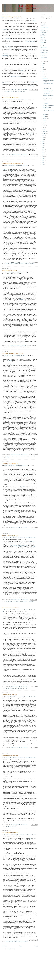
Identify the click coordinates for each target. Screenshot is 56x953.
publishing (19, 688)
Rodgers (10, 839)
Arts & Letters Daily (44, 50)
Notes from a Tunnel (44, 27)
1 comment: (24, 345)
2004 (43, 162)
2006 (43, 158)
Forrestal (33, 546)
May (44, 125)
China (11, 601)
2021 (43, 73)
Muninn (42, 29)
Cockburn (5, 169)
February (45, 131)
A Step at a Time (44, 57)
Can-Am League (31, 85)
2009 (43, 152)
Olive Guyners (8, 46)
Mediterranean (9, 941)
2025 (43, 65)
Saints (22, 70)
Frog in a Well (43, 40)
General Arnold (11, 544)
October (44, 116)
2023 (43, 69)
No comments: (24, 89)
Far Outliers (28, 6)
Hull (16, 510)
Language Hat (43, 35)
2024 (43, 67)
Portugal (32, 456)
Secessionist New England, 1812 (10, 463)
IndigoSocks (8, 38)
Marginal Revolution (44, 30)
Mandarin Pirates (7, 62)
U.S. (24, 91)
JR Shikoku (35, 21)
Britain (7, 263)
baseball (8, 91)
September (45, 118)
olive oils (10, 49)
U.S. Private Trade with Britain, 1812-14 (12, 353)
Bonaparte (5, 476)
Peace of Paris (29, 133)
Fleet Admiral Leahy (14, 545)
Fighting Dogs (7, 53)
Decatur (17, 855)
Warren (11, 170)
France (20, 456)
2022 (43, 71)
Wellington (21, 299)
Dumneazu (43, 44)
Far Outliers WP (44, 42)
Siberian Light (43, 24)
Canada (12, 91)
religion (24, 941)
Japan (16, 91)
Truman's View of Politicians (9, 694)
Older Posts (36, 946)
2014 (43, 143)
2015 (43, 141)
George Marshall (32, 541)
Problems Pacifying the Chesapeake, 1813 (13, 163)
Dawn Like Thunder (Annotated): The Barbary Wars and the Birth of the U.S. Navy (20, 834)
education (14, 688)
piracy (28, 456)
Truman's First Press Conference (10, 608)
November (45, 114)
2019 (43, 76)
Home (20, 946)
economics (16, 263)
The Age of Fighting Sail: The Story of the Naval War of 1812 (15, 99)
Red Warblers (19, 72)
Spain (3, 457)
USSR (30, 601)
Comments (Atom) (10, 948)
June (44, 123)
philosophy (14, 749)
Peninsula (10, 360)
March (44, 129)
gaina (31, 50)
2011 (43, 149)
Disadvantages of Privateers (9, 270)
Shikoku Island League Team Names (11, 17)
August (44, 120)
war (3, 157)
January (44, 133)
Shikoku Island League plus (15, 76)
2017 (43, 137)
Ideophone (43, 37)
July (44, 122)
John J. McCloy (19, 546)
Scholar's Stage (43, 25)
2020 (43, 74)
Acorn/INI (42, 54)
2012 (43, 147)
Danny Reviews (44, 45)
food (16, 456)
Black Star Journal (44, 49)
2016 (43, 139)
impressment (20, 113)
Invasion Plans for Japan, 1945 (10, 535)
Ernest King (11, 542)
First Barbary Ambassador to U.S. (11, 832)
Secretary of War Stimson (23, 545)
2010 (43, 151)
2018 (43, 135)
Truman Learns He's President (10, 755)
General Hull (22, 486)
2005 (43, 160)
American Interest (44, 52)
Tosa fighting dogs (5, 55)
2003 (43, 164)
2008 (43, 154)
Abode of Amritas (44, 55)
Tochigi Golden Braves (30, 41)
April (44, 127)
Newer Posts (4, 946)
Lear (30, 838)
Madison (26, 475)
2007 (43, 156)
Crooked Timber (44, 47)
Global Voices (43, 39)
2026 (43, 63)
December (45, 78)
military (21, 263)
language (20, 91)
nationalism (27, 263)
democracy (12, 529)
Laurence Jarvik (44, 32)
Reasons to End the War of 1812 (10, 98)
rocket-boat (30, 181)
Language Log (43, 34)
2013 (43, 145)
